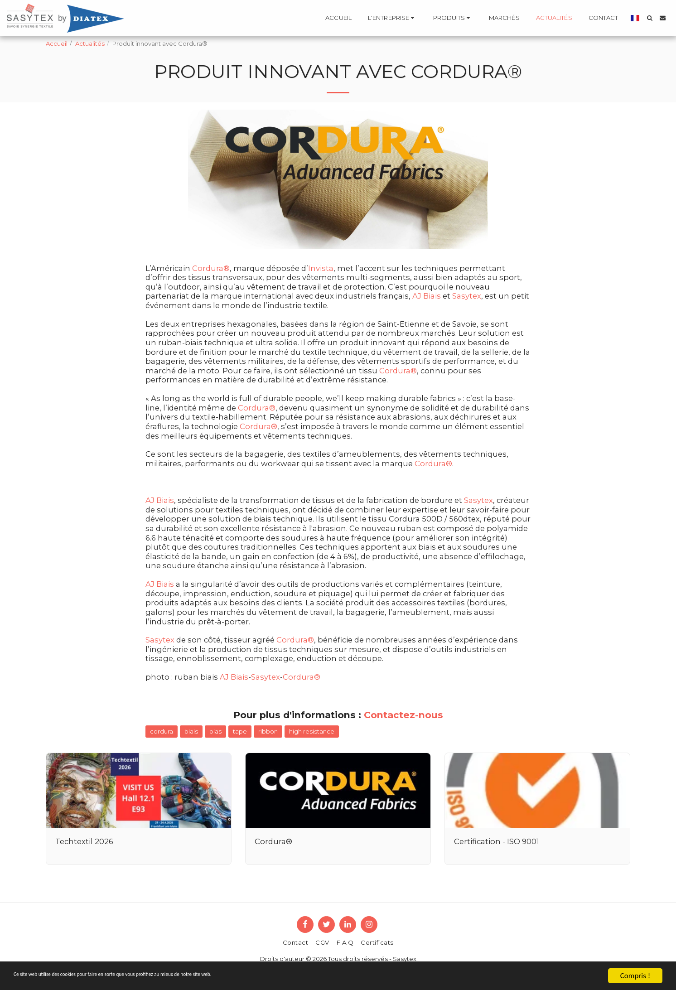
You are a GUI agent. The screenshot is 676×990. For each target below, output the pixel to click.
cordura (161, 731)
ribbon (268, 731)
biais (191, 731)
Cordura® (211, 268)
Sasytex (466, 295)
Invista (320, 268)
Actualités (90, 43)
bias (215, 731)
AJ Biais (426, 295)
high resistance (311, 731)
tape (240, 731)
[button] (392, 18)
